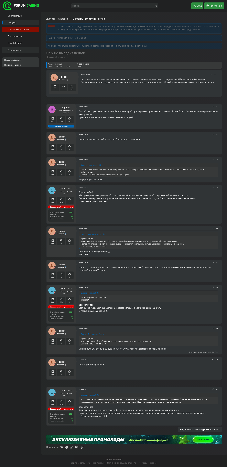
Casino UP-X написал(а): (91, 234)
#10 (217, 359)
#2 (217, 106)
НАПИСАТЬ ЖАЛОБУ (18, 29)
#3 (217, 134)
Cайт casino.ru (15, 15)
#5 (217, 187)
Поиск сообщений (12, 65)
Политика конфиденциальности (121, 462)
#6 (217, 228)
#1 (215, 74)
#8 (217, 287)
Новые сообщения (12, 60)
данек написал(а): (88, 293)
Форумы (12, 22)
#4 (217, 159)
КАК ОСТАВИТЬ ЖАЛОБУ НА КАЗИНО (67, 38)
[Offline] (57, 79)
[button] (37, 36)
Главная (153, 462)
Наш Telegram (15, 42)
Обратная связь (78, 462)
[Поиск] (114, 5)
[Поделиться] (211, 74)
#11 (217, 389)
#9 (217, 328)
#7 (217, 262)
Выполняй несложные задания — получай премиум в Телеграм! (114, 45)
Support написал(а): (89, 165)
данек (51, 57)
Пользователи (15, 36)
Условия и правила (96, 462)
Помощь (143, 462)
